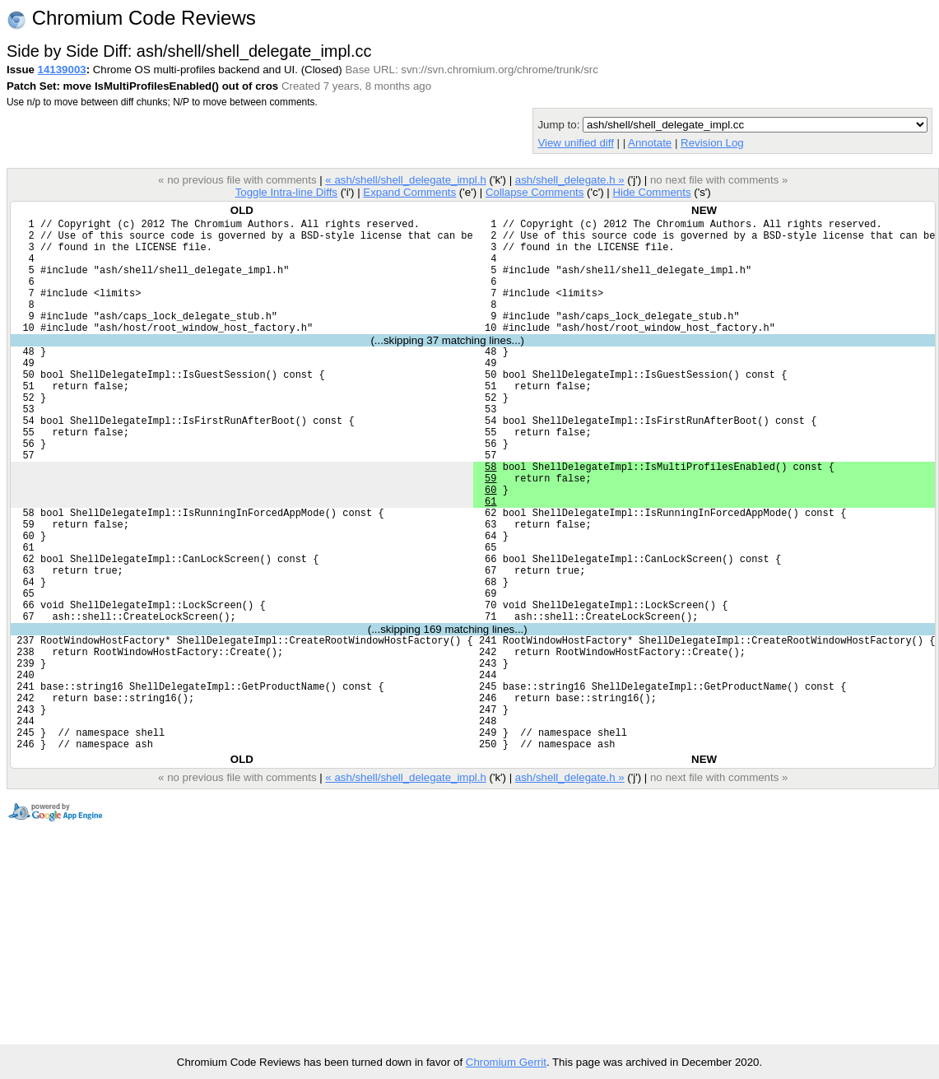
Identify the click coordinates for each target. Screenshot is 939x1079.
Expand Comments (409, 192)
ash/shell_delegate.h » (570, 180)
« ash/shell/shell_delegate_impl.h (405, 180)
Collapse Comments (534, 192)
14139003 (62, 69)
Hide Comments (651, 192)
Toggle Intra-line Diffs (286, 192)
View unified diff (575, 143)
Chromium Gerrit (506, 1062)
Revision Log (712, 143)
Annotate (650, 143)
